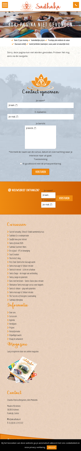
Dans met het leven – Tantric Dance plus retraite (26, 281)
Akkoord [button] (51, 447)
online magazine (33, 351)
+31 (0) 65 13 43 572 (15, 423)
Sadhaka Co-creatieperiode (19, 235)
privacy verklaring (37, 447)
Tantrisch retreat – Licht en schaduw (22, 269)
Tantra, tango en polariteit (18, 277)
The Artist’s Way (15, 258)
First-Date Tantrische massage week (22, 262)
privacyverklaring (52, 163)
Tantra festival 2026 (16, 243)
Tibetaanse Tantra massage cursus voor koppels (26, 284)
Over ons (12, 312)
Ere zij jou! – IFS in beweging (19, 250)
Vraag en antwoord (16, 339)
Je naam (40, 100)
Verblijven (12, 323)
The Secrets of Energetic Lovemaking (22, 296)
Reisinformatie (14, 331)
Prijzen (11, 327)
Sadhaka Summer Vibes (17, 247)
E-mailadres (40, 112)
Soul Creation (14, 254)
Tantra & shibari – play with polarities (22, 288)
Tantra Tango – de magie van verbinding (23, 273)
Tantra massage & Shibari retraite (21, 265)
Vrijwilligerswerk (15, 335)
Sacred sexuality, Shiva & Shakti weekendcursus (26, 231)
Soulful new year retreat (18, 239)
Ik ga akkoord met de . (42, 163)
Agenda (12, 320)
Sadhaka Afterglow (16, 299)
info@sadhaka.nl (15, 419)
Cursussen (13, 316)
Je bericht (40, 123)
